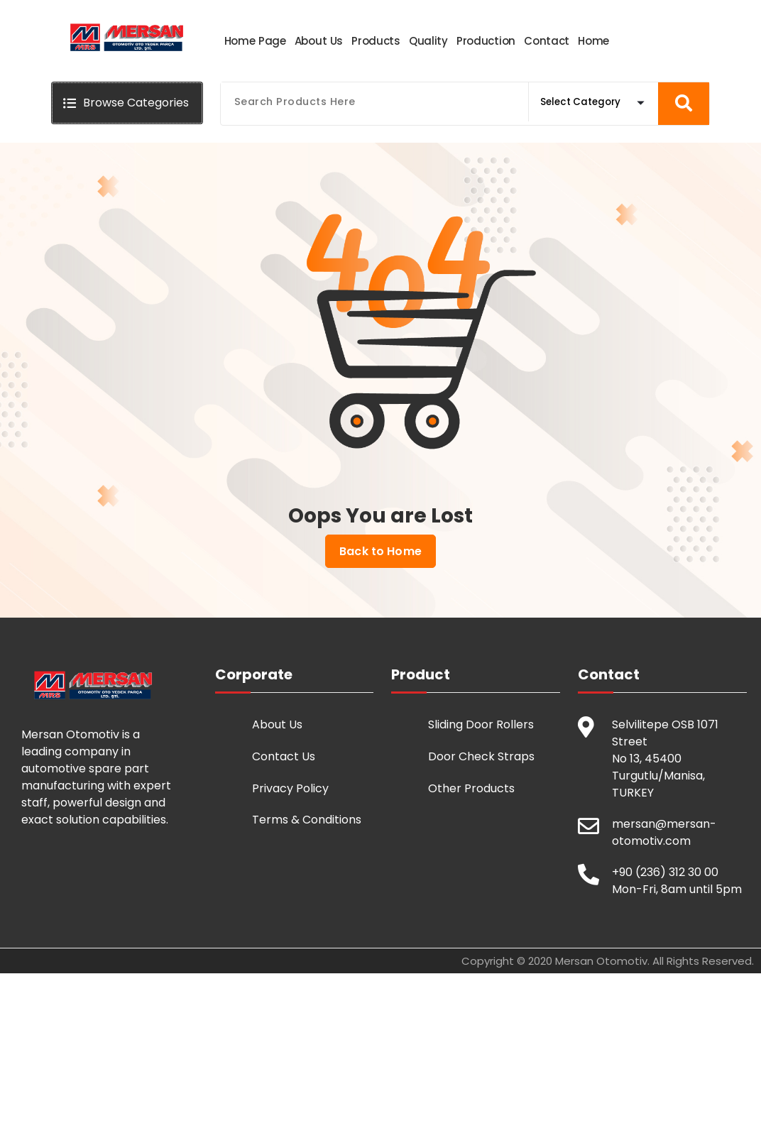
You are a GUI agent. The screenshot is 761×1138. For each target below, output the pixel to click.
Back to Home (380, 551)
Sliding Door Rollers (481, 724)
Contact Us (283, 756)
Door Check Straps (481, 756)
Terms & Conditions (306, 819)
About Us (277, 724)
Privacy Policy (290, 787)
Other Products (471, 787)
